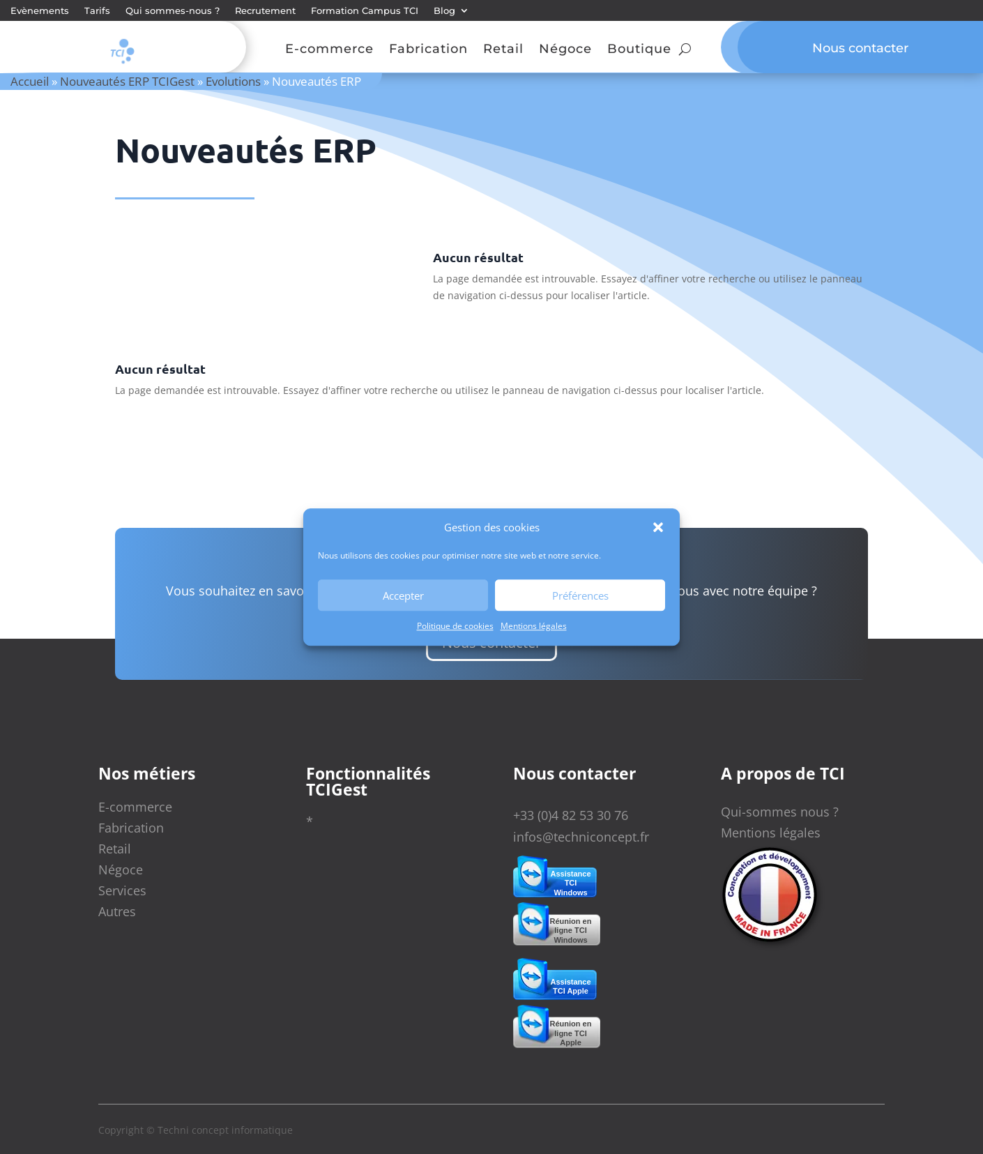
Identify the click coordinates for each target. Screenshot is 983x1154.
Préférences (580, 595)
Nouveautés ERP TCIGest (127, 81)
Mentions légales (534, 626)
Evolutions (233, 81)
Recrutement (265, 11)
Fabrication (428, 50)
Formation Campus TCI (364, 11)
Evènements (39, 11)
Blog (444, 11)
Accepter (403, 595)
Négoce (565, 50)
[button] (658, 528)
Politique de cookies (455, 626)
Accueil (29, 81)
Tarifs (97, 11)
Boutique (639, 50)
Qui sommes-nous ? (172, 11)
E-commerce (329, 50)
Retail (503, 50)
